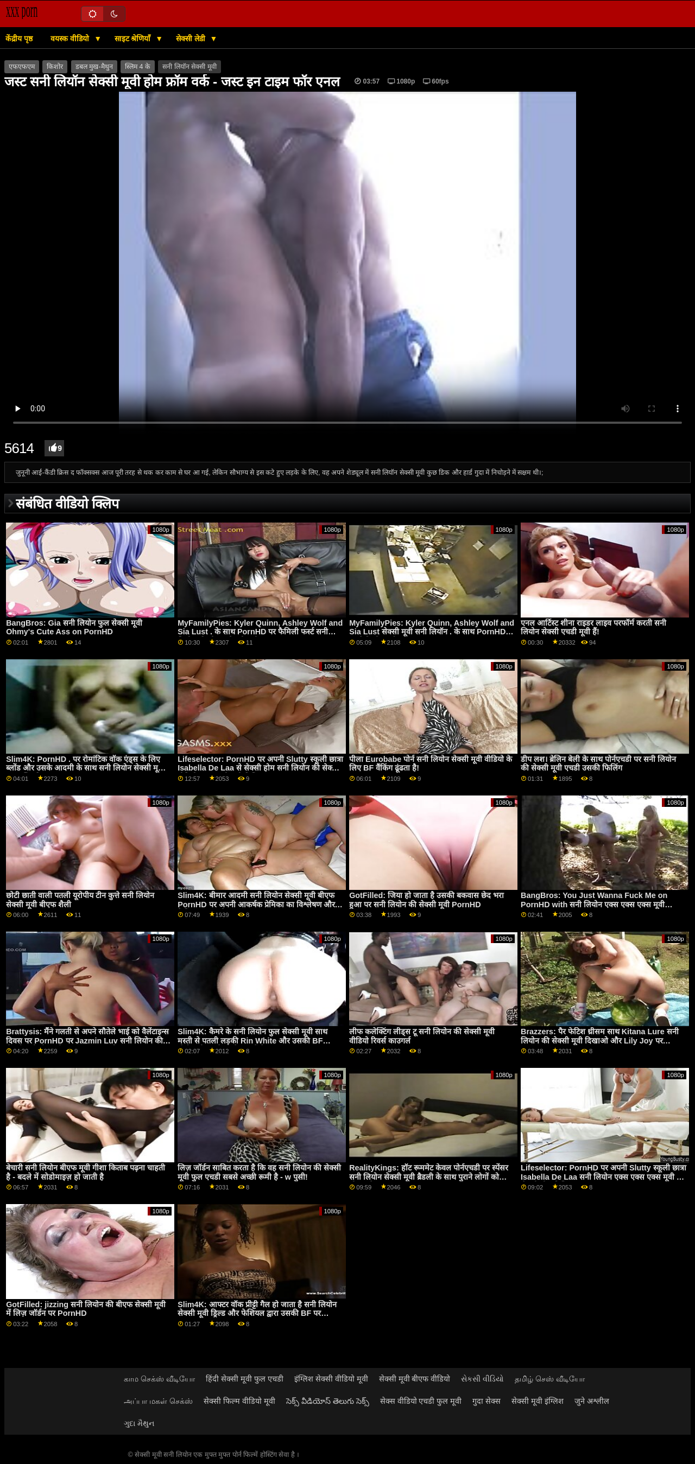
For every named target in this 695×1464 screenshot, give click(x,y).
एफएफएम (22, 67)
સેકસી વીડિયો (482, 1378)
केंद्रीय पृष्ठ (19, 38)
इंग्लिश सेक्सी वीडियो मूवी (331, 1378)
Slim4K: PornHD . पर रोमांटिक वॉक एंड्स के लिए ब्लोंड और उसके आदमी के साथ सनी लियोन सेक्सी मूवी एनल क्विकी (85, 768)
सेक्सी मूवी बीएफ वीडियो (415, 1378)
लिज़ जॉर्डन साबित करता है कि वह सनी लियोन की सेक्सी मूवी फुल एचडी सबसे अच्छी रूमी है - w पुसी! (259, 1172)
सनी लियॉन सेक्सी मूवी (189, 67)
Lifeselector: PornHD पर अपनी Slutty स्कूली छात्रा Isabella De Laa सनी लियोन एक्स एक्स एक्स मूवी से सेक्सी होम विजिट (603, 1176)
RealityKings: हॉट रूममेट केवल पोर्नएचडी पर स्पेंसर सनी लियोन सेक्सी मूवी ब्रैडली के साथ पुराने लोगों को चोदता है (428, 1176)
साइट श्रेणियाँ (134, 38)
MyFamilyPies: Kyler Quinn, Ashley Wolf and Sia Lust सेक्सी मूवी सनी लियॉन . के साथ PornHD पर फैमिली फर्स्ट (431, 632)
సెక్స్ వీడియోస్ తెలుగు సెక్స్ (327, 1401)
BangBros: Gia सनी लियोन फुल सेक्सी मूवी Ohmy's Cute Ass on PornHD (74, 627)
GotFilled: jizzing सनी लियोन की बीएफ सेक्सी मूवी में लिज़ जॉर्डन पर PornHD (86, 1309)
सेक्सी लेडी (191, 38)
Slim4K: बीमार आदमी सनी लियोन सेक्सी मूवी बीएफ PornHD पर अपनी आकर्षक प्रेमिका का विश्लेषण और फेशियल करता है (256, 904)
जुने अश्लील (591, 1401)
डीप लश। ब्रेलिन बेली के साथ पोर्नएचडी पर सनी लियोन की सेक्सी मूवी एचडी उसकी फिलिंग (598, 764)
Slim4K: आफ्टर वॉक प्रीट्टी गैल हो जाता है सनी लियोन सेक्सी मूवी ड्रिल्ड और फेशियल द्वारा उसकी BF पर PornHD (257, 1313)
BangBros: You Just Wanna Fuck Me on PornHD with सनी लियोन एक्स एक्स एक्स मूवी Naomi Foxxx (594, 904)
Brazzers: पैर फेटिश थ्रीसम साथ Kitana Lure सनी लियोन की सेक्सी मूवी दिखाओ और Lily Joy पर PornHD (600, 1040)
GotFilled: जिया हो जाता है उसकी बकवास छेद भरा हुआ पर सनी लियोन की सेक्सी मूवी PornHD (426, 900)
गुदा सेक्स (486, 1401)
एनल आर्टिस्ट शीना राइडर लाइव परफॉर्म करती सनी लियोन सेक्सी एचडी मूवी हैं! (593, 627)
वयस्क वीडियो (70, 38)
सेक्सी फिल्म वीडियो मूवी (239, 1401)
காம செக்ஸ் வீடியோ (159, 1378)
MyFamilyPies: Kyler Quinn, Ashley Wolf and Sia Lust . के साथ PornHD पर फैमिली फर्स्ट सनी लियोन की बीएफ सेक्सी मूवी (260, 632)
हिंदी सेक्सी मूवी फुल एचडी (244, 1378)
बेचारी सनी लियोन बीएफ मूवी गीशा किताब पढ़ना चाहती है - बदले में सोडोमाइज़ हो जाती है (85, 1172)
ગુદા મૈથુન (139, 1423)
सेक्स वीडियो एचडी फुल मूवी (421, 1401)
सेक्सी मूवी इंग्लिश (537, 1401)
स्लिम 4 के (137, 67)
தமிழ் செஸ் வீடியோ (550, 1378)
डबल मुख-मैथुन (94, 67)
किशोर (55, 67)
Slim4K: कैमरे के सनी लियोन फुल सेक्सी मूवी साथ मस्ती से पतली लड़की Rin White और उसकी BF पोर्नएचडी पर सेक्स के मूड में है (252, 1040)
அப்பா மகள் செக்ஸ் (158, 1401)
